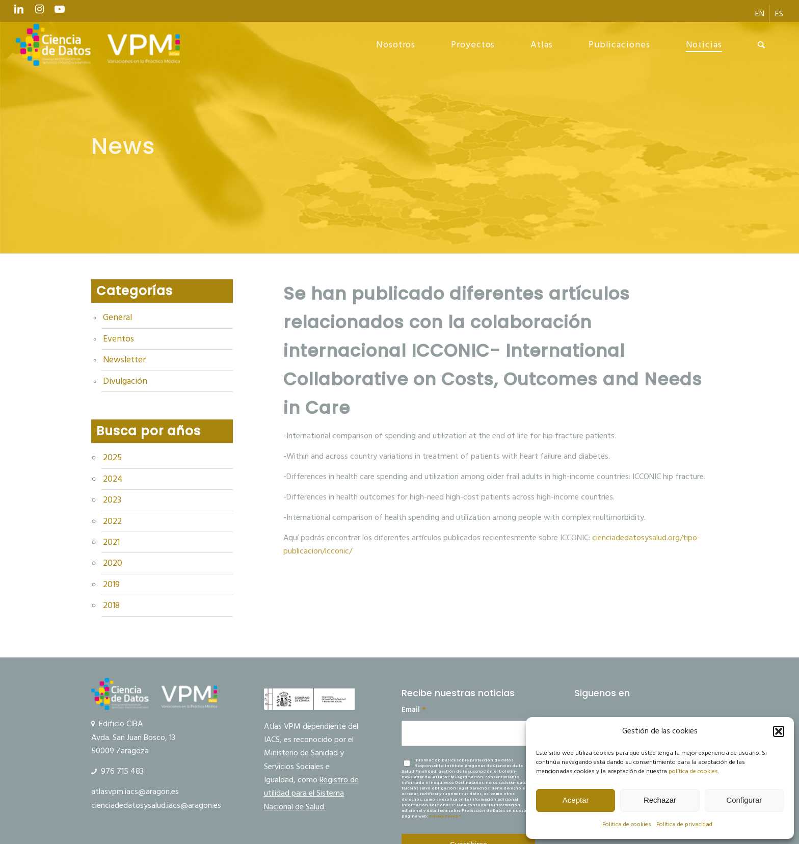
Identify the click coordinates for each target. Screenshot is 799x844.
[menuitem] (760, 13)
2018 (111, 605)
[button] (779, 731)
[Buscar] (761, 45)
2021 (111, 542)
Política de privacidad (684, 824)
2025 (112, 458)
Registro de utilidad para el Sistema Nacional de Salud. (311, 793)
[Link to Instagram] (39, 12)
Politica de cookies (626, 824)
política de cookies (693, 771)
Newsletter (124, 360)
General (117, 317)
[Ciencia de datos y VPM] (98, 45)
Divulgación (125, 381)
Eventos (118, 339)
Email (414, 710)
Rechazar (660, 800)
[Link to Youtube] (59, 12)
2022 (112, 521)
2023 (112, 500)
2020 (112, 563)
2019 (111, 584)
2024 (112, 479)
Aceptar (576, 800)
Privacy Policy (443, 816)
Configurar (744, 800)
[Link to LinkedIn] (18, 12)
